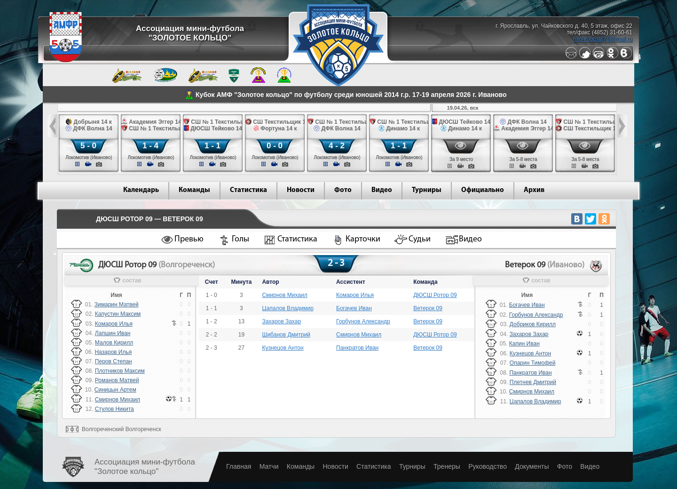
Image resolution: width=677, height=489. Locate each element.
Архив (534, 190)
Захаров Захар (281, 321)
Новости (301, 190)
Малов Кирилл (114, 342)
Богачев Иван (354, 308)
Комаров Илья (114, 324)
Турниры (426, 190)
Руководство (487, 466)
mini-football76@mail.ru (602, 39)
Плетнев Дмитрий (533, 382)
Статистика (248, 190)
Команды (194, 190)
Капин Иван (524, 343)
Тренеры (446, 466)
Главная (238, 466)
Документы (532, 466)
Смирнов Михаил (117, 399)
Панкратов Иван (357, 348)
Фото (343, 190)
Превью (189, 239)
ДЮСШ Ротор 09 (435, 295)
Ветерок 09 (427, 308)
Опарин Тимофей (533, 363)
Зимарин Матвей (116, 304)
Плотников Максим (120, 371)
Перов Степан (113, 361)
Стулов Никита (114, 409)
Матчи (269, 466)
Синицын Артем (115, 389)
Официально (482, 190)
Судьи (420, 239)
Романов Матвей (117, 380)
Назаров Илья (113, 352)
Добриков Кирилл (533, 324)
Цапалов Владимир (288, 308)
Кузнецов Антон (282, 348)
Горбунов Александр (363, 321)
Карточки (363, 239)
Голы (240, 239)
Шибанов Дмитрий (286, 334)
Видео (381, 190)
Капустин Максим (118, 314)
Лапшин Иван (113, 333)
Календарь (141, 190)
